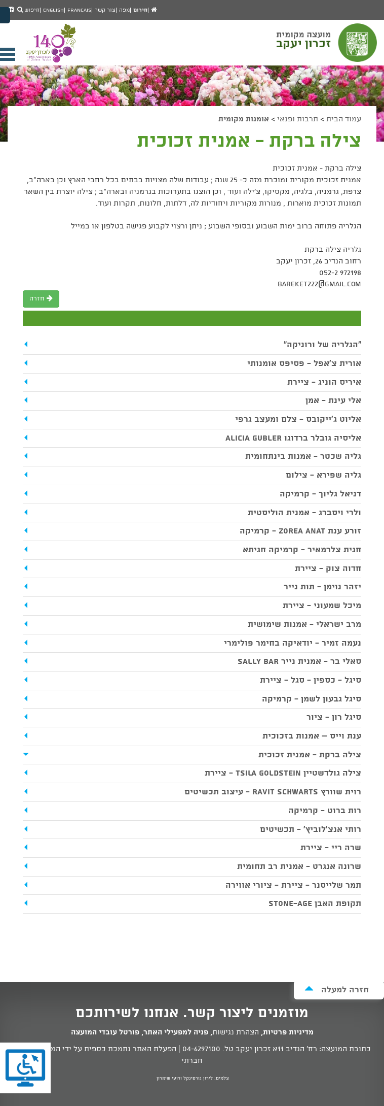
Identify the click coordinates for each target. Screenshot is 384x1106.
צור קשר (105, 10)
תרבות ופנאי (297, 119)
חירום (140, 10)
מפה (124, 10)
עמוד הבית (343, 119)
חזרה (41, 298)
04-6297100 (201, 1049)
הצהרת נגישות (235, 1032)
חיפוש (28, 10)
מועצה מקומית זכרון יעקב (328, 47)
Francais (79, 10)
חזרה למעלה (336, 989)
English (53, 10)
